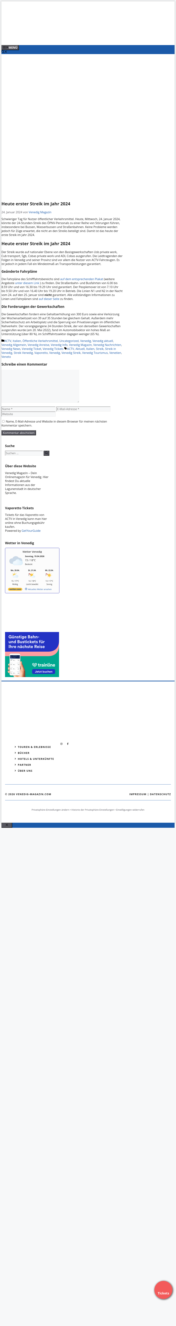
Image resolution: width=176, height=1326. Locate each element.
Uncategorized (69, 341)
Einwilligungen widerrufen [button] (130, 809)
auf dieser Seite (49, 299)
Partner (24, 764)
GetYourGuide (31, 531)
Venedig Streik (71, 353)
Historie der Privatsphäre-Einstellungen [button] (92, 809)
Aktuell (80, 349)
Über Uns (25, 770)
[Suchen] (46, 453)
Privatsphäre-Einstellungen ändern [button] (50, 809)
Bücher (24, 753)
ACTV (7, 341)
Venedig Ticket (31, 349)
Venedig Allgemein (13, 345)
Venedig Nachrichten (107, 345)
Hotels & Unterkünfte (36, 759)
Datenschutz (160, 794)
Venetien (115, 353)
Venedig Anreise (38, 345)
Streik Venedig (23, 353)
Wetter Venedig (32, 551)
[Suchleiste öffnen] (4, 52)
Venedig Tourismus (95, 353)
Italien (17, 341)
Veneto (6, 357)
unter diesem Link (27, 283)
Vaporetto (41, 353)
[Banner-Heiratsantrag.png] (74, 38)
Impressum (137, 794)
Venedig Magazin (80, 345)
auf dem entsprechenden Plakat (81, 279)
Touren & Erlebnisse (34, 747)
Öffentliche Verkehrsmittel (40, 341)
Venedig (85, 341)
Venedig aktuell (102, 341)
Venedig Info (59, 345)
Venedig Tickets (53, 349)
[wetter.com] (15, 590)
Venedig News (10, 349)
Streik (99, 349)
